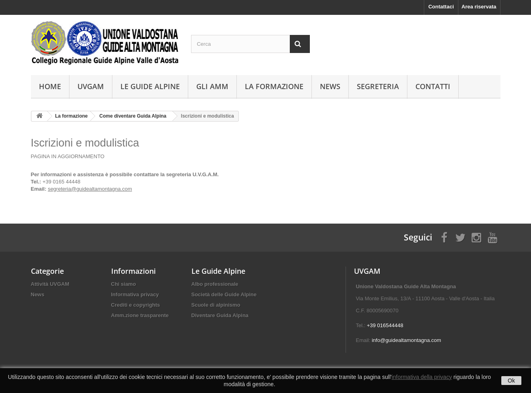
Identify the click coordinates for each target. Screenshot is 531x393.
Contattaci (441, 7)
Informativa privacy (135, 294)
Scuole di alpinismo (215, 305)
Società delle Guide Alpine (224, 294)
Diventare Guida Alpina (220, 315)
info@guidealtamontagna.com (406, 340)
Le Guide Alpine (150, 86)
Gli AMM (212, 86)
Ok (511, 380)
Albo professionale (214, 284)
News (330, 86)
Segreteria (378, 86)
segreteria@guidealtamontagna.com (90, 189)
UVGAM (90, 86)
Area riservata (479, 7)
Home (50, 86)
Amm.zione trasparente (140, 315)
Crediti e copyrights (135, 305)
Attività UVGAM (50, 284)
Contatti (432, 86)
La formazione (274, 86)
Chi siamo (123, 284)
